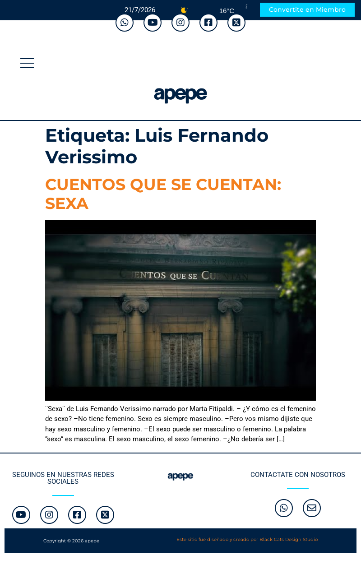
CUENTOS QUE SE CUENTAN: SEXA (163, 194)
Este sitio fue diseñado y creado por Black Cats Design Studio (247, 539)
